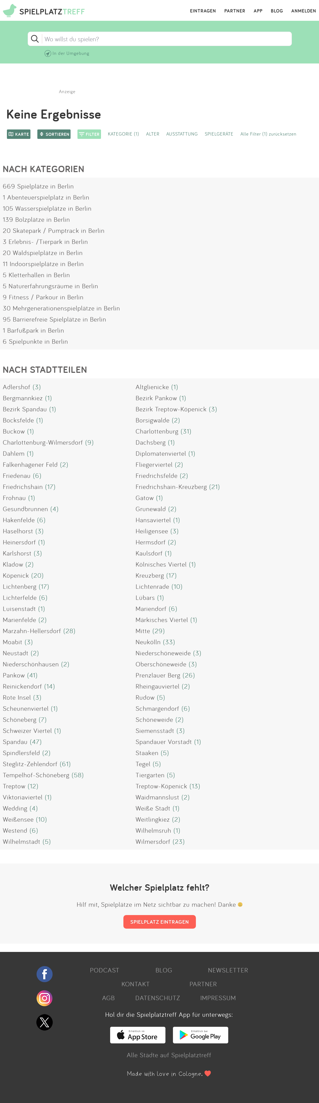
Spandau (15, 741)
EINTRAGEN (203, 11)
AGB (108, 998)
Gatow (145, 497)
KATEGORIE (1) (123, 134)
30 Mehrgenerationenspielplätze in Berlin (61, 308)
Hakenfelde (19, 520)
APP (258, 11)
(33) (169, 642)
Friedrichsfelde (157, 475)
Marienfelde (19, 619)
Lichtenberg (20, 586)
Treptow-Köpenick (161, 786)
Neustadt (15, 653)
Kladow (13, 564)
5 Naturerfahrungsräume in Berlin (50, 286)
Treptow (14, 786)
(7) (43, 719)
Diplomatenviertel (161, 453)
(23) (179, 841)
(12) (33, 786)
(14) (49, 686)
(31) (186, 431)
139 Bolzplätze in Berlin (36, 219)
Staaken (147, 752)
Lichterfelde (20, 597)
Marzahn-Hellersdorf (32, 630)
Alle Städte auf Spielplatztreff (169, 1055)
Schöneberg (20, 719)
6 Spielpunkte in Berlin (35, 341)
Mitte (143, 630)
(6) (37, 475)
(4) (54, 509)
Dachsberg (151, 442)
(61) (65, 764)
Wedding (15, 808)
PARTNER (234, 11)
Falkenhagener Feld (30, 464)
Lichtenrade (152, 586)
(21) (214, 486)
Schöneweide (154, 719)
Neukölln (148, 642)
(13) (195, 786)
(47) (36, 741)
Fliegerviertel (154, 464)
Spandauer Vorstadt (164, 741)
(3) (37, 387)
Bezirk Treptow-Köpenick (171, 409)
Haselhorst (18, 531)
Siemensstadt (155, 730)
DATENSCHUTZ (157, 998)
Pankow (14, 675)
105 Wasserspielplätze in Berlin (47, 208)
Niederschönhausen (31, 664)
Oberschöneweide (161, 664)
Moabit (12, 642)
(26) (189, 675)
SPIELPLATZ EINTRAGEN (159, 921)
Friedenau (17, 475)
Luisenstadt (19, 608)
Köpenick (16, 575)
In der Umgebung (71, 53)
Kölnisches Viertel (161, 564)
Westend (15, 830)
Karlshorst (17, 553)
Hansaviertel (153, 520)
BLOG (277, 11)
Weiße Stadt (153, 808)
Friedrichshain (23, 486)
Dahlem (14, 453)
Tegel (143, 764)
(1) (174, 387)
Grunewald (151, 509)
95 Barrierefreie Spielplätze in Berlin (54, 319)
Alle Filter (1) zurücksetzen (268, 134)
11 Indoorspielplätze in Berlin (43, 263)
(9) (89, 442)
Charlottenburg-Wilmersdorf (43, 442)
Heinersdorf (19, 542)
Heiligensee (152, 531)
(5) (161, 697)
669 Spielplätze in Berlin (38, 186)
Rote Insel (17, 697)
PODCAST (105, 970)
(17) (50, 486)
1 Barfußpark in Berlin (33, 330)
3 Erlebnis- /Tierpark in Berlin (45, 241)
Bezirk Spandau (25, 409)
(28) (69, 630)
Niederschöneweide (163, 653)
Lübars (145, 597)
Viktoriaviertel (23, 797)
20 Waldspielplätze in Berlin (43, 252)
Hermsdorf (151, 542)
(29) (158, 630)
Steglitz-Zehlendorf (30, 764)
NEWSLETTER (228, 970)
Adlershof (16, 387)
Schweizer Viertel (27, 730)
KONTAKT (135, 984)
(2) (176, 420)
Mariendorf (151, 608)
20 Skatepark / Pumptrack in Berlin (54, 230)
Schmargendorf (157, 708)
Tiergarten (150, 775)
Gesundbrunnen (25, 509)
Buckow (14, 431)
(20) (37, 575)
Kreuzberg (150, 575)
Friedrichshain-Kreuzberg (171, 486)
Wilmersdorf (153, 841)
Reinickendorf (22, 686)
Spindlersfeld (21, 752)
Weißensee (18, 819)
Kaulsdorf (149, 553)
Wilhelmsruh (153, 830)
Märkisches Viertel (162, 619)
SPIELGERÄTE (219, 134)
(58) (78, 775)
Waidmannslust (157, 797)
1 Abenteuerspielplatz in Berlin (46, 197)
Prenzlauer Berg (158, 675)
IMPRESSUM (218, 998)
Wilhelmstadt (21, 841)
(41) (32, 675)
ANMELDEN (303, 11)
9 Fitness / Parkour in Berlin (43, 297)
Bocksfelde (18, 420)
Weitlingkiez (153, 819)
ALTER (152, 134)
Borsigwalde (153, 420)
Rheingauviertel (158, 686)
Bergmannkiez (23, 398)
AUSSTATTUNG (182, 134)
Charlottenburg (157, 431)
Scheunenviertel (26, 708)
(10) (177, 586)
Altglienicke (152, 387)
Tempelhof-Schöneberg (36, 775)
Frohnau (14, 497)
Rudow (145, 697)
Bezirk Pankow (156, 398)
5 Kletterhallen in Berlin (36, 275)
